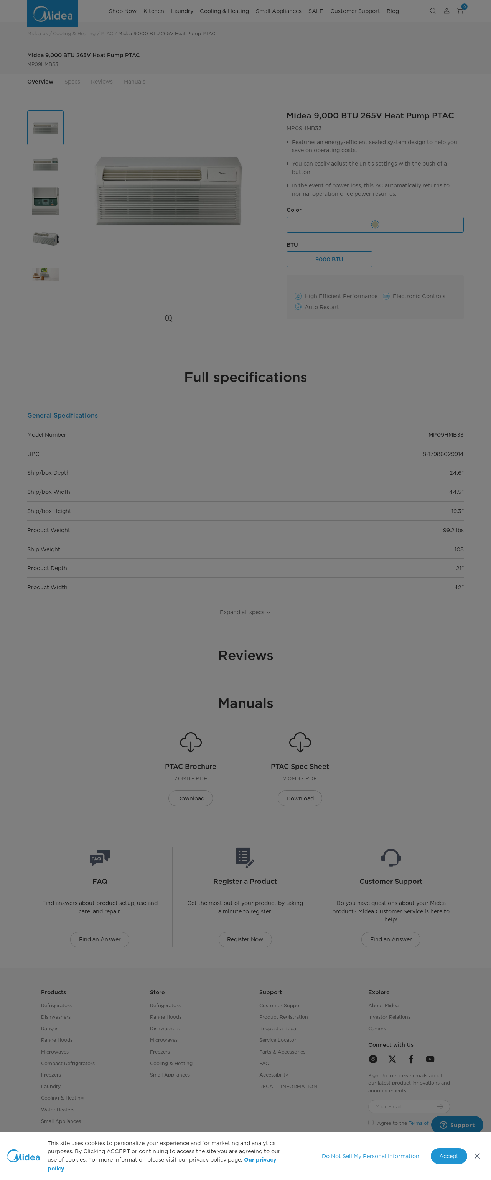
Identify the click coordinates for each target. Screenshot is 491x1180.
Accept (448, 1156)
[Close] (477, 1156)
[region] (245, 1156)
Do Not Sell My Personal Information (370, 1156)
